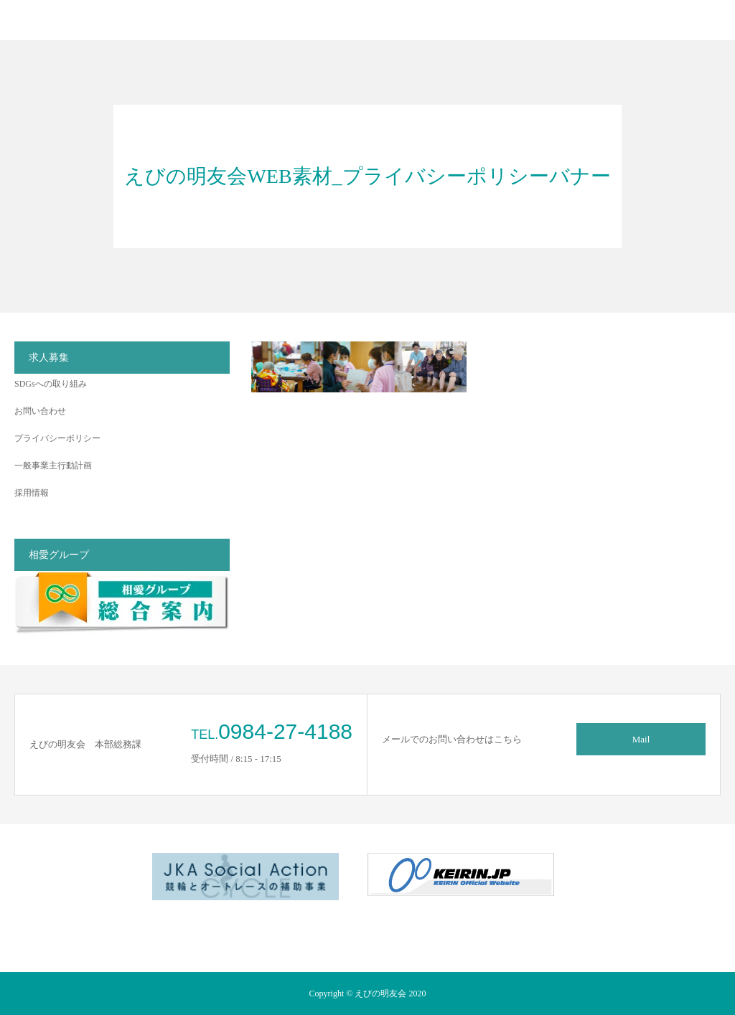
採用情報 (31, 493)
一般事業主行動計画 (53, 466)
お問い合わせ (40, 411)
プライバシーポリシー (57, 438)
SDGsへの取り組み (50, 384)
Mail (641, 739)
